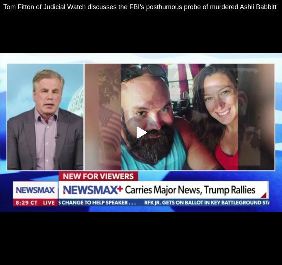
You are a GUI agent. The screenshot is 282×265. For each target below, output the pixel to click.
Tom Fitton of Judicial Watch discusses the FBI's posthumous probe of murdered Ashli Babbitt (139, 7)
